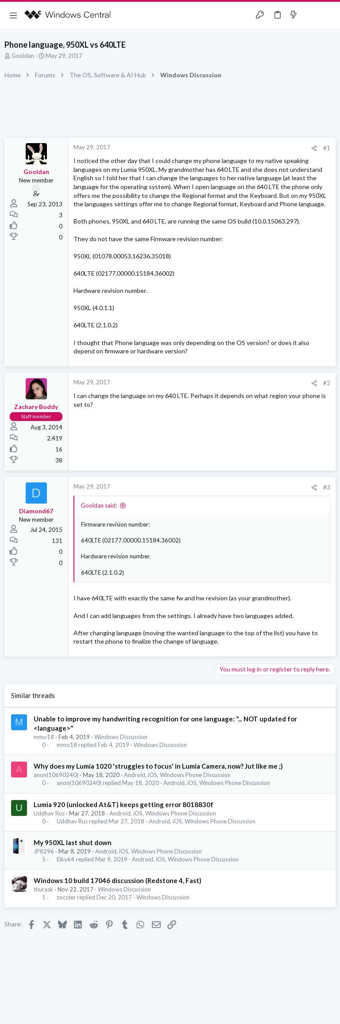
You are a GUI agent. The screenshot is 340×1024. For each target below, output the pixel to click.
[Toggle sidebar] (311, 15)
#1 (326, 148)
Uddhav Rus (49, 813)
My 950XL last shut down (73, 842)
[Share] (314, 148)
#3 (326, 487)
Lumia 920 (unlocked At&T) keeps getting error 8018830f (123, 804)
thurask (43, 889)
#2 (326, 383)
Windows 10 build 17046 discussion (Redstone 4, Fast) (117, 880)
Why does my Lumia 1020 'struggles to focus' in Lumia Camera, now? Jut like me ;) (158, 766)
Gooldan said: (99, 505)
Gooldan (23, 55)
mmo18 (44, 736)
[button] (13, 15)
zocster (66, 897)
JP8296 (44, 851)
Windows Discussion (120, 736)
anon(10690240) (56, 774)
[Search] (328, 15)
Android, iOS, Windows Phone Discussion (177, 774)
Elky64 (65, 859)
